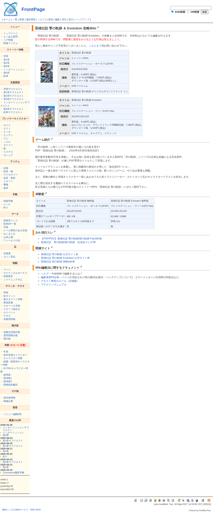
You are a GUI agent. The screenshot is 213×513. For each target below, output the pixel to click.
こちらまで (96, 45)
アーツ (7, 269)
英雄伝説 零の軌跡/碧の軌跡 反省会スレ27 (68, 242)
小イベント (9, 312)
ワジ (5, 138)
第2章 (6, 63)
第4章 (6, 72)
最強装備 (8, 302)
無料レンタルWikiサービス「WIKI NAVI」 (22, 509)
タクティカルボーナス (15, 273)
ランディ (8, 135)
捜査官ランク (10, 220)
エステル (8, 151)
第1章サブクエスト (13, 92)
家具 (5, 188)
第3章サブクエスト (13, 99)
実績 (5, 292)
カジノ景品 (9, 256)
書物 (5, 184)
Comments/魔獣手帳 (13, 472)
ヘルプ (41, 19)
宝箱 (5, 227)
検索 (21, 19)
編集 (57, 19)
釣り (5, 207)
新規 (50, 19)
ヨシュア (8, 155)
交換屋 (7, 253)
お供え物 (8, 237)
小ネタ (7, 315)
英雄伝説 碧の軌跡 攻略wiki (58, 261)
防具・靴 (8, 171)
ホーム (7, 19)
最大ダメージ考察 (12, 299)
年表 (5, 351)
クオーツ (8, 181)
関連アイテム (10, 43)
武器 (5, 168)
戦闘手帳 (8, 201)
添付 (64, 19)
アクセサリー (10, 174)
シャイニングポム (12, 279)
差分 (71, 19)
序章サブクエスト (12, 89)
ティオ (7, 132)
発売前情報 (9, 397)
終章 (5, 76)
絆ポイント (9, 296)
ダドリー (8, 145)
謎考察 (7, 374)
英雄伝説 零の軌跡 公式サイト (59, 254)
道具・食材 (9, 178)
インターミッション (14, 69)
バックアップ (82, 19)
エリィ (7, 128)
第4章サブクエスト (13, 109)
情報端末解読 (10, 384)
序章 (5, 56)
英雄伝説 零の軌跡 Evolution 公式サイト (65, 257)
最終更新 (31, 19)
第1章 (6, 59)
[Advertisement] (61, 310)
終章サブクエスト (12, 112)
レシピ (7, 204)
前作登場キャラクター (15, 355)
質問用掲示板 (10, 335)
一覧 (15, 19)
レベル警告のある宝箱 (15, 230)
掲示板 (7, 338)
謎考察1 (7, 378)
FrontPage (33, 9)
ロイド (7, 125)
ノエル (7, 141)
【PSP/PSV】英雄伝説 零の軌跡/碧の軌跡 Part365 (71, 238)
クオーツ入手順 (11, 305)
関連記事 (8, 401)
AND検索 (180, 12)
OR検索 (195, 12)
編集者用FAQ (50, 277)
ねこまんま (9, 233)
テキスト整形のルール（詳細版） (60, 280)
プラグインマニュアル (53, 284)
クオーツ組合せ (11, 309)
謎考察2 (7, 381)
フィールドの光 (11, 240)
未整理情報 (9, 319)
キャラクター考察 (12, 358)
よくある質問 (10, 36)
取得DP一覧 (9, 223)
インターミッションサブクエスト (16, 428)
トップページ (10, 33)
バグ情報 (8, 40)
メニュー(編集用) (12, 414)
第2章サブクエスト (13, 95)
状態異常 (8, 276)
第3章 (6, 66)
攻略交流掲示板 (11, 332)
